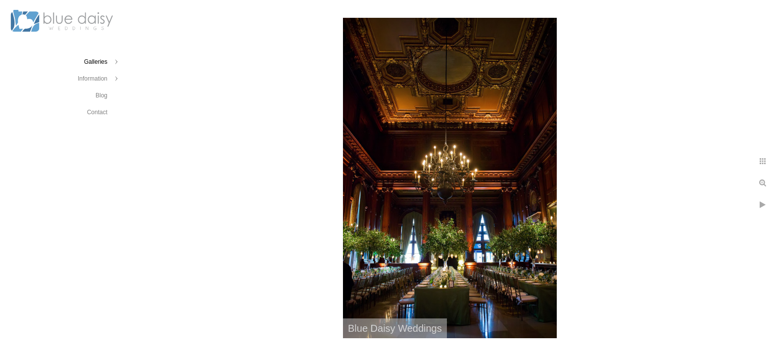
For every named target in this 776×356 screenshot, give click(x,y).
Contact (97, 112)
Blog (101, 95)
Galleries (95, 61)
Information (92, 78)
